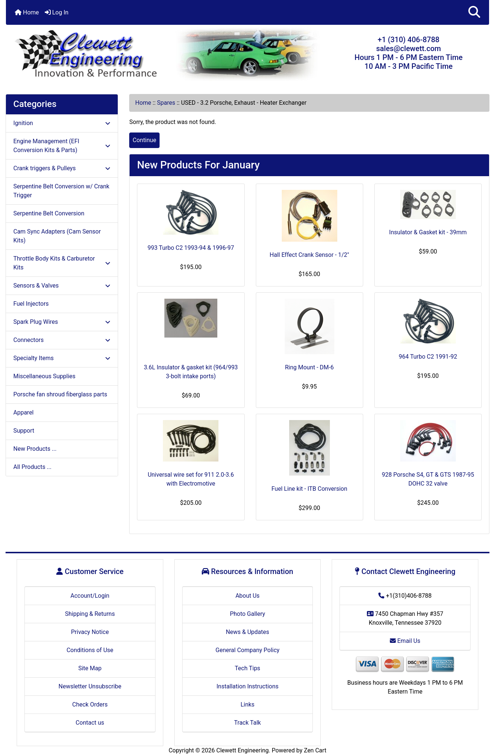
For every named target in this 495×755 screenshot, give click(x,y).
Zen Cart (315, 750)
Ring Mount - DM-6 (309, 367)
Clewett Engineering (242, 750)
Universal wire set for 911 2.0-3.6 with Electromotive (191, 479)
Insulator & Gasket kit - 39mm (428, 232)
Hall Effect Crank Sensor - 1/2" (309, 254)
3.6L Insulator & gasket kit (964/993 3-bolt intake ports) (191, 372)
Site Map (89, 668)
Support (23, 430)
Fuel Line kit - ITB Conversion (309, 488)
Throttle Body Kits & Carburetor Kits (61, 263)
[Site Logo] (86, 54)
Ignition (61, 123)
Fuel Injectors (31, 303)
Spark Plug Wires (61, 321)
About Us (247, 595)
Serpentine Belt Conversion (48, 213)
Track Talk (247, 722)
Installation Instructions (248, 686)
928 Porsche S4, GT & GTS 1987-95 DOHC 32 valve (428, 479)
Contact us (90, 722)
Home (27, 12)
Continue (144, 140)
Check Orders (90, 704)
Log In (56, 12)
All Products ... (32, 466)
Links (248, 704)
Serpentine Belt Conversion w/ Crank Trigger (61, 191)
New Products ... (35, 448)
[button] (474, 12)
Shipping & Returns (90, 613)
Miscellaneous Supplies (44, 376)
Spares (166, 102)
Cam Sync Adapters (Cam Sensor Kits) (57, 236)
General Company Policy (247, 650)
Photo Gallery (247, 613)
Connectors (61, 339)
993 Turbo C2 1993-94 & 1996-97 (190, 247)
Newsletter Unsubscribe (89, 686)
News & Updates (247, 631)
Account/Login (89, 595)
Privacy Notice (90, 631)
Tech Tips (247, 668)
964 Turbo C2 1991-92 (428, 356)
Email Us (405, 640)
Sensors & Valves (61, 285)
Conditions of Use (90, 650)
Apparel (23, 412)
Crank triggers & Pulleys (61, 168)
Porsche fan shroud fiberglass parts (60, 394)
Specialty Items (61, 358)
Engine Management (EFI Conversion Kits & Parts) (61, 146)
